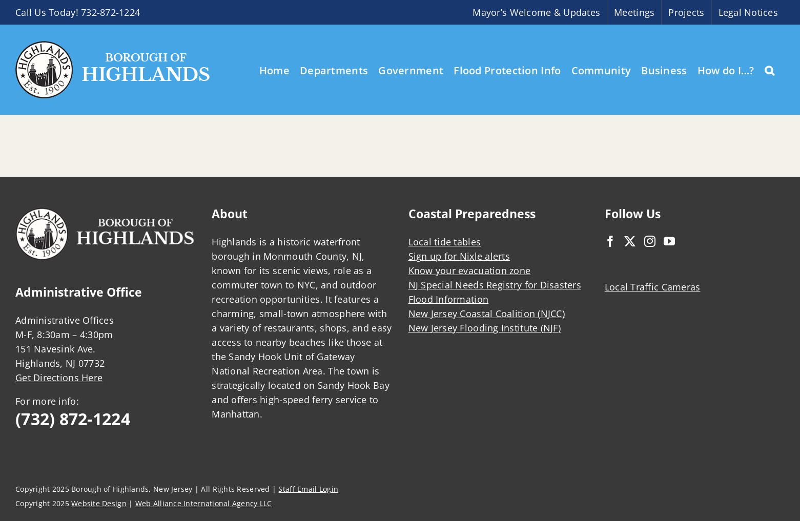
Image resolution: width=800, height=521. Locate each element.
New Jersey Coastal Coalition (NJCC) (486, 313)
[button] (769, 69)
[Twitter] (629, 241)
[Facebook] (610, 241)
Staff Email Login (308, 489)
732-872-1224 (110, 12)
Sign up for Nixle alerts (459, 256)
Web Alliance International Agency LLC (203, 503)
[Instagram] (649, 241)
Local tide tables (444, 242)
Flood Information (448, 299)
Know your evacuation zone (469, 270)
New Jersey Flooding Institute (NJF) (484, 328)
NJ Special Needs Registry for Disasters (495, 285)
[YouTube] (669, 241)
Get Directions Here (58, 377)
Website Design (99, 503)
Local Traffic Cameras (653, 287)
